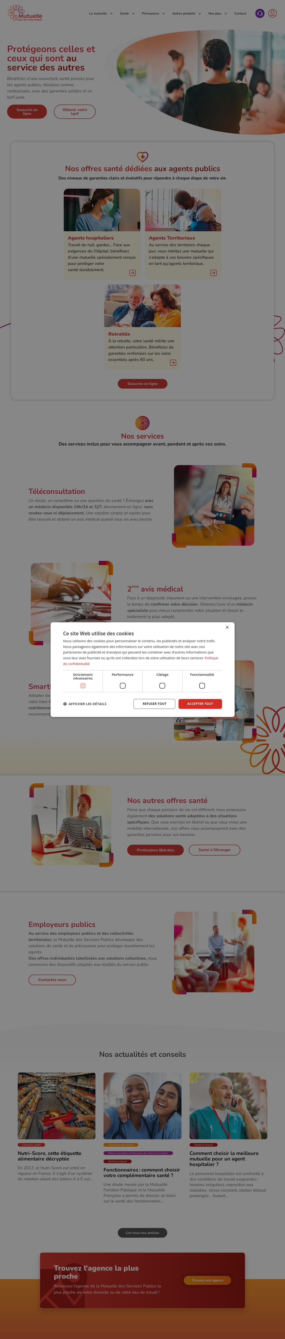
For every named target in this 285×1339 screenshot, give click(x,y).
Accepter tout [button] (199, 703)
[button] (85, 703)
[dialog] (143, 669)
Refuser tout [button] (153, 703)
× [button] (227, 627)
